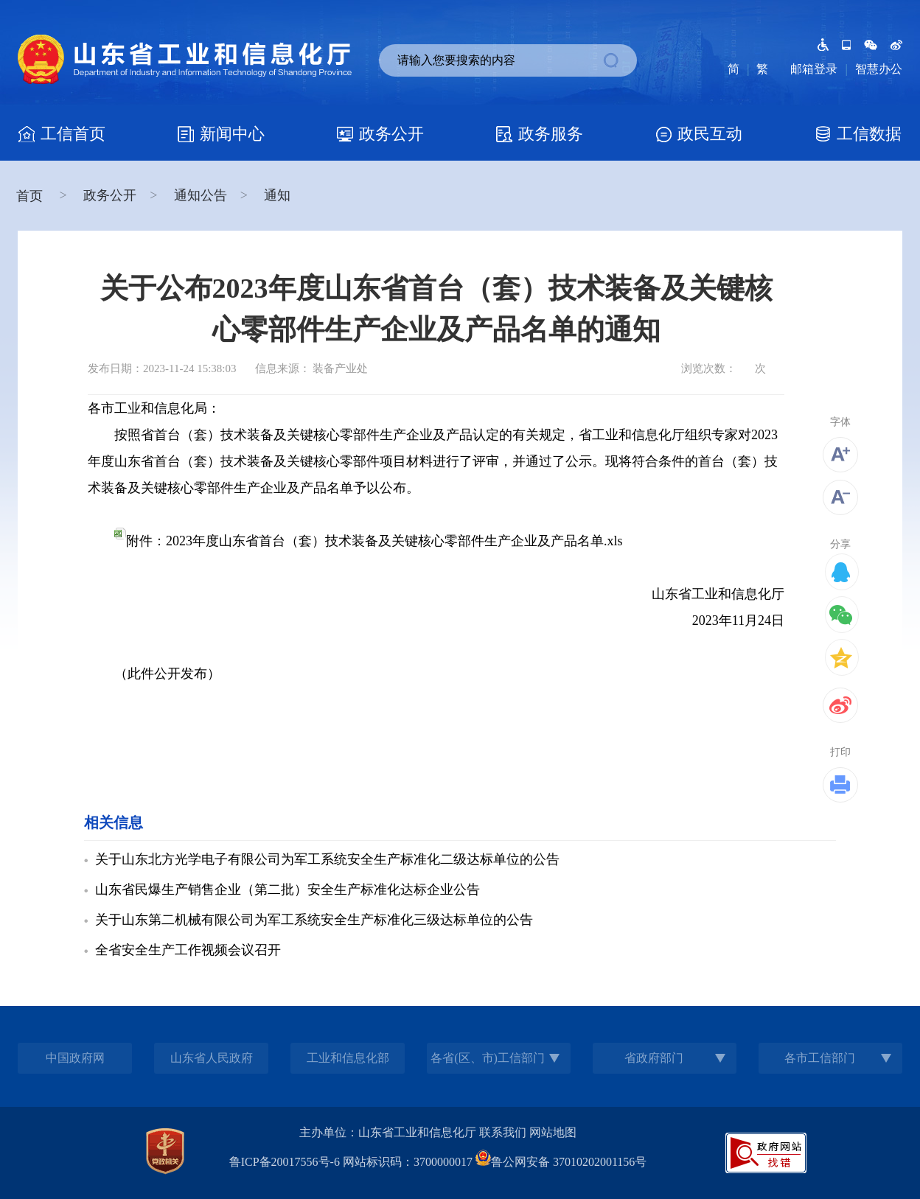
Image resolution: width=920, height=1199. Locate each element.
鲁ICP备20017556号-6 (284, 1162)
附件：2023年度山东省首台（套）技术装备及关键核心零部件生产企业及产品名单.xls (368, 541)
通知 (277, 195)
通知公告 (200, 195)
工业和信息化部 (348, 1058)
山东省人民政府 (211, 1058)
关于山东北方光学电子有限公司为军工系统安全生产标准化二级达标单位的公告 (327, 859)
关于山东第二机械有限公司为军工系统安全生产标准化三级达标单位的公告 (314, 919)
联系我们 (502, 1132)
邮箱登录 (813, 69)
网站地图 (552, 1132)
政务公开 (109, 195)
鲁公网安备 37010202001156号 (561, 1162)
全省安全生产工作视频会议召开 (188, 950)
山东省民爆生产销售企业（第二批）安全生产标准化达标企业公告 (287, 889)
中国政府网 (75, 1058)
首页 (31, 196)
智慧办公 (878, 69)
